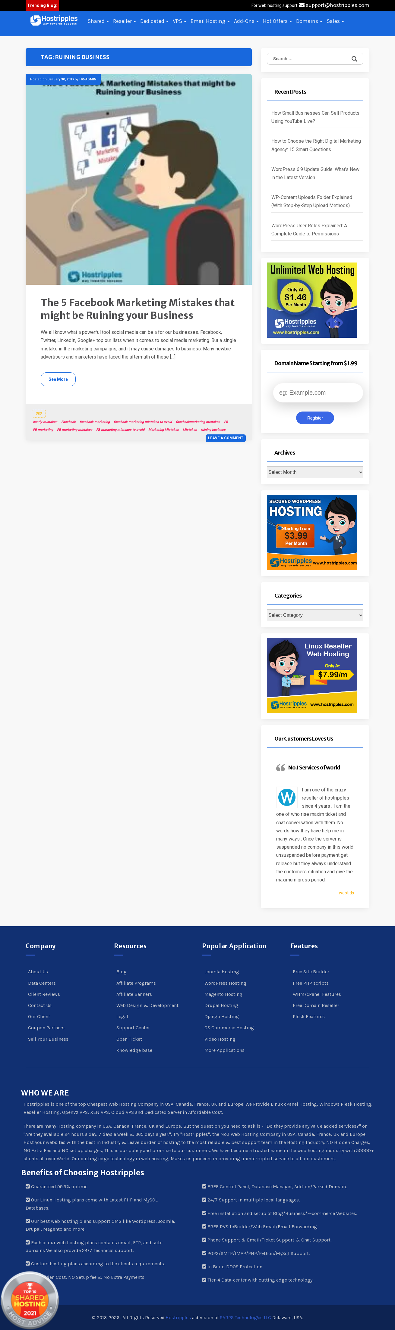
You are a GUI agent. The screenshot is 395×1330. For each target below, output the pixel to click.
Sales (335, 21)
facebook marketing (95, 422)
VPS (179, 21)
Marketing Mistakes (163, 430)
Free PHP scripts (311, 983)
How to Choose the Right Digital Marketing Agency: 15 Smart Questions (316, 145)
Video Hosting (219, 1039)
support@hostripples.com (334, 5)
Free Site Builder (311, 971)
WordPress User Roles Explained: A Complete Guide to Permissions (309, 230)
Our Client (39, 1016)
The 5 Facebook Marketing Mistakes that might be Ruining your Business (138, 309)
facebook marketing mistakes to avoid (143, 422)
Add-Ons (246, 21)
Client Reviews (44, 994)
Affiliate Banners (134, 994)
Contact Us (40, 1005)
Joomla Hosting (221, 971)
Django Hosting (221, 1016)
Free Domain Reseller (316, 1005)
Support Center (133, 1027)
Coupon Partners (46, 1027)
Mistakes (190, 430)
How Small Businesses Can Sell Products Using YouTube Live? (315, 117)
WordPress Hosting (225, 983)
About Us (38, 971)
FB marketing (43, 430)
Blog (121, 971)
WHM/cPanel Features (317, 994)
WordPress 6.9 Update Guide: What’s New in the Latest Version (315, 173)
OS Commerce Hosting (229, 1027)
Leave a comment (225, 438)
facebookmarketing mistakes (198, 422)
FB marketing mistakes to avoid (120, 430)
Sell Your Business (48, 1039)
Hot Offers (277, 21)
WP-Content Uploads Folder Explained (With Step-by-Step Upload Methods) (311, 201)
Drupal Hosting (221, 1005)
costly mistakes (45, 422)
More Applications (224, 1050)
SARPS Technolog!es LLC (245, 1317)
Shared (98, 21)
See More (58, 379)
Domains (309, 21)
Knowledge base (134, 1050)
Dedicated (154, 21)
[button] (54, 20)
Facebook (68, 422)
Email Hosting (210, 21)
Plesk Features (309, 1016)
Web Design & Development (147, 1005)
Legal (122, 1016)
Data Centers (42, 983)
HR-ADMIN (87, 79)
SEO (39, 413)
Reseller (124, 21)
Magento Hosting (223, 994)
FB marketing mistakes (74, 430)
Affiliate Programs (136, 983)
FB (226, 422)
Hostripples (178, 1317)
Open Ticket (129, 1039)
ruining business (213, 430)
